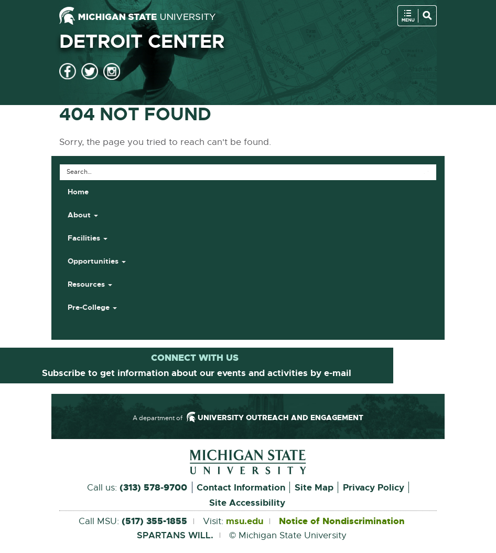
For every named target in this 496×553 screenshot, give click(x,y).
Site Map (314, 487)
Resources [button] (90, 284)
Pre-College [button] (92, 307)
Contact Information (241, 487)
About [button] (83, 215)
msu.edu (244, 521)
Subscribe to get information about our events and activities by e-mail (196, 373)
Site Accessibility (247, 502)
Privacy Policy (373, 487)
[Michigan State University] (137, 16)
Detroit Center (141, 41)
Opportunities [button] (97, 261)
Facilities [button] (87, 238)
